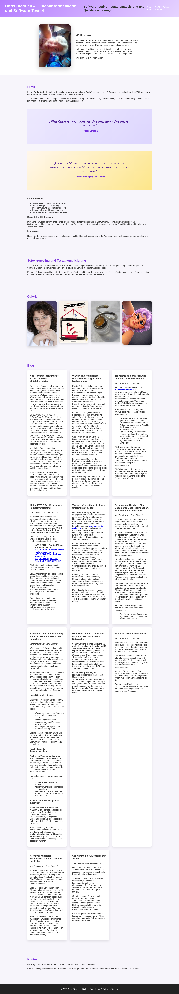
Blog (149, 9)
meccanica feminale (124, 390)
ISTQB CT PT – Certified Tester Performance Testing (49, 551)
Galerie (166, 7)
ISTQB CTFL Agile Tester (46, 559)
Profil (157, 7)
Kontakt (158, 9)
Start (149, 7)
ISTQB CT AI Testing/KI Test (48, 561)
